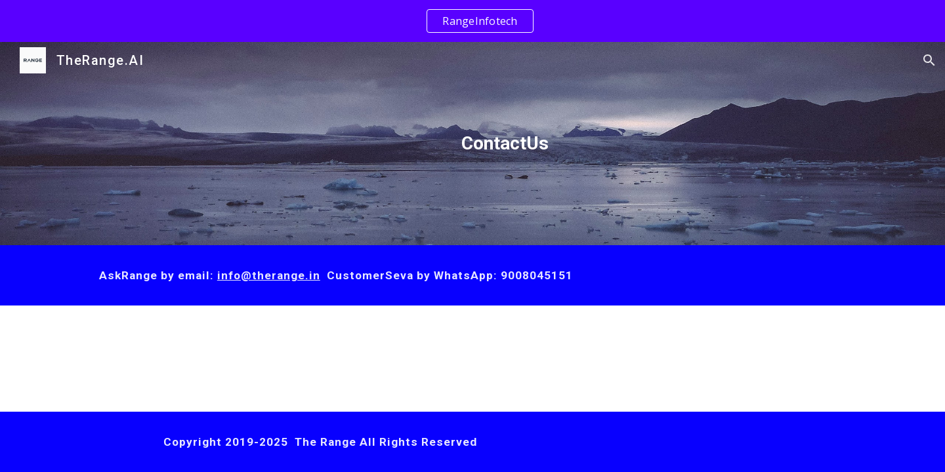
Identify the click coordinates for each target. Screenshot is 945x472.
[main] (504, 143)
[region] (472, 21)
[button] (929, 60)
